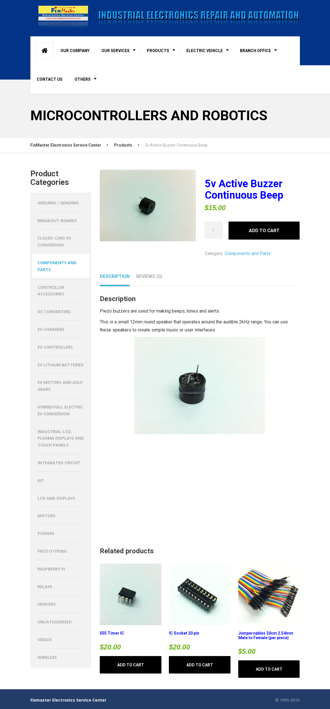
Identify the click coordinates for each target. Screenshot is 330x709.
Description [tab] (115, 276)
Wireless (47, 657)
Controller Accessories (51, 291)
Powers (46, 533)
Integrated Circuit (59, 462)
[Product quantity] (214, 230)
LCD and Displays (56, 498)
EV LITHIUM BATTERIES (60, 365)
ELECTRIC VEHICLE (204, 50)
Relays (45, 586)
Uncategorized (55, 622)
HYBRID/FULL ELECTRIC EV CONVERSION (60, 410)
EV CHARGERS (51, 329)
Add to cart (264, 230)
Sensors (47, 604)
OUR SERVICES (115, 50)
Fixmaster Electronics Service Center (68, 700)
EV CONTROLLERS (55, 347)
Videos (45, 639)
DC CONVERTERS (54, 311)
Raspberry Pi (51, 569)
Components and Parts (248, 253)
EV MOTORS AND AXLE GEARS (60, 386)
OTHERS (83, 79)
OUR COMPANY (74, 50)
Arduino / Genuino (58, 203)
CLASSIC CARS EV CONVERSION (54, 241)
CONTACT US (50, 79)
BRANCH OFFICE (255, 50)
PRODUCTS (158, 50)
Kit (41, 480)
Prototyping (52, 551)
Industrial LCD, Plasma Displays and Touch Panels (61, 438)
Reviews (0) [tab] (149, 276)
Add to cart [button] (130, 665)
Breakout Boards (57, 220)
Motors (46, 515)
